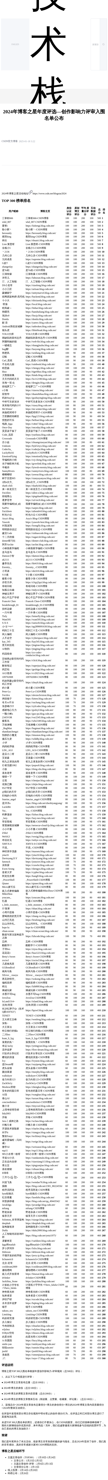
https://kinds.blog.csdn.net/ (39, 375)
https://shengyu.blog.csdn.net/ (40, 868)
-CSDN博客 (34, 742)
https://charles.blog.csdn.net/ (40, 1128)
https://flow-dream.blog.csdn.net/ (42, 1049)
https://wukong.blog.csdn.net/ (40, 979)
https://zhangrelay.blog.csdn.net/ (41, 266)
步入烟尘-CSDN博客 (36, 1322)
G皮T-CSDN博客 (34, 263)
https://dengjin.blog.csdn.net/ (40, 382)
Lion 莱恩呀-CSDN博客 (38, 244)
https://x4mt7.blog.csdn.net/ (39, 424)
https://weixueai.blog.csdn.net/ (40, 1147)
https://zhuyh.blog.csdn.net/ (39, 682)
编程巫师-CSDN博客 (36, 982)
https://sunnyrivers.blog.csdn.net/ (42, 471)
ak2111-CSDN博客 (35, 559)
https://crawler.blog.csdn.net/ (40, 865)
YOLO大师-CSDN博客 (37, 334)
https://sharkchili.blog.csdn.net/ (41, 485)
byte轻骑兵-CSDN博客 (37, 1193)
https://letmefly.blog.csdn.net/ (40, 616)
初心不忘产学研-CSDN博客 (40, 597)
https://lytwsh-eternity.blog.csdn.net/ (43, 467)
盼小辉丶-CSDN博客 (36, 229)
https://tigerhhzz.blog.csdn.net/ (41, 371)
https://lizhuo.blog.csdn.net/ (39, 814)
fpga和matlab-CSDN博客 (38, 1244)
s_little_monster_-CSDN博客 (40, 904)
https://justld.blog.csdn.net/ (39, 1351)
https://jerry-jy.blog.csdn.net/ (40, 1255)
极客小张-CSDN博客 (36, 578)
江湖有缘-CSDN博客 (36, 274)
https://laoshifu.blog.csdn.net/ (40, 1197)
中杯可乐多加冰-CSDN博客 (40, 401)
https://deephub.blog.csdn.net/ (40, 1223)
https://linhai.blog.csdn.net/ (39, 308)
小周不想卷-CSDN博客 (38, 912)
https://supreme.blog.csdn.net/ (40, 259)
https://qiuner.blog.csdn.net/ (39, 883)
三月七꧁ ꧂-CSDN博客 (39, 1177)
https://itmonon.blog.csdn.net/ (40, 735)
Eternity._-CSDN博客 (36, 567)
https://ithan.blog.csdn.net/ (38, 908)
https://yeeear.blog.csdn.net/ (39, 474)
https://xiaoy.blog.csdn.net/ (39, 405)
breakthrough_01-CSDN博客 (40, 605)
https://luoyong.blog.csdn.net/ (40, 349)
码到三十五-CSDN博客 (38, 630)
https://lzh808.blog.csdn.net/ (39, 986)
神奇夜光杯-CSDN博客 (38, 1292)
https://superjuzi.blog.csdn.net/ (41, 665)
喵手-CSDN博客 (34, 1307)
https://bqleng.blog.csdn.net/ (39, 1303)
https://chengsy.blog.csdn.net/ (40, 368)
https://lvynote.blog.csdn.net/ (40, 1061)
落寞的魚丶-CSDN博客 (38, 1042)
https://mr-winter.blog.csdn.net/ (41, 409)
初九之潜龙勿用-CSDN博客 (40, 761)
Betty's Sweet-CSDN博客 (38, 956)
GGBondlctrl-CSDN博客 (38, 967)
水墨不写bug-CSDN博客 (38, 994)
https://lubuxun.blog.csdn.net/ (40, 277)
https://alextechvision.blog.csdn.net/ (43, 695)
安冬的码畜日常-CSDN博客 (40, 1091)
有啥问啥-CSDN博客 (36, 586)
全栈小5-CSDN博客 (36, 248)
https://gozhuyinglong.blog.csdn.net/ (43, 398)
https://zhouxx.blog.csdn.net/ (40, 1333)
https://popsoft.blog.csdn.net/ (40, 765)
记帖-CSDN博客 (34, 356)
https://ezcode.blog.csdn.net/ (39, 1299)
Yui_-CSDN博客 (34, 810)
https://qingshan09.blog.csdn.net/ (42, 496)
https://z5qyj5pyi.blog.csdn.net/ (41, 582)
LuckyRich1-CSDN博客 (38, 452)
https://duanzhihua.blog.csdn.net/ (42, 394)
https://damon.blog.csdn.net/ (39, 556)
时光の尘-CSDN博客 (36, 514)
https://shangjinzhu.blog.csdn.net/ (42, 345)
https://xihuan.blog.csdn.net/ (39, 1169)
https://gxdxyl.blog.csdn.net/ (39, 710)
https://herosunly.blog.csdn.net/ (41, 233)
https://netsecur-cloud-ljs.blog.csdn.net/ (45, 825)
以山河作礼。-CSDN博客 (39, 923)
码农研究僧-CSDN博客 (38, 1318)
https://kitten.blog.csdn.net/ (39, 698)
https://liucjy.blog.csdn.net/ (39, 315)
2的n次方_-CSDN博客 (37, 482)
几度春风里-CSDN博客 (38, 963)
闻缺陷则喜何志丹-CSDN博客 (41, 338)
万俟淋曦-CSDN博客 (36, 724)
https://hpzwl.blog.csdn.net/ (39, 1010)
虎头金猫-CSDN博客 (36, 1068)
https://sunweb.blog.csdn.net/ (40, 623)
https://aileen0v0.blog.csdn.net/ (41, 511)
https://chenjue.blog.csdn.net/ (40, 780)
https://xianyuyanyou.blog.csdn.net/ (43, 478)
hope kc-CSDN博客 (35, 927)
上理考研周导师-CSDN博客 (40, 1109)
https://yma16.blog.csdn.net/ (39, 855)
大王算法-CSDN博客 (36, 1027)
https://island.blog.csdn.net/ (39, 1001)
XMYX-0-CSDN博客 (36, 844)
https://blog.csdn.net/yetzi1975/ (41, 1235)
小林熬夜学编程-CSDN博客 (40, 548)
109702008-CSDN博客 (37, 677)
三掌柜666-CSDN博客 (37, 218)
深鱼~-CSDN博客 (35, 1023)
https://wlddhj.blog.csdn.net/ (39, 739)
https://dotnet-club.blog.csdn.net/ (42, 540)
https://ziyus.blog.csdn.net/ (39, 949)
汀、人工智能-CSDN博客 (39, 281)
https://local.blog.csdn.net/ (38, 304)
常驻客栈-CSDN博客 (36, 821)
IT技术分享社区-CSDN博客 (40, 1053)
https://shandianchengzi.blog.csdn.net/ (44, 731)
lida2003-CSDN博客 (36, 1113)
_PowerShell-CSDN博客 (38, 880)
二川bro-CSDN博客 (36, 1034)
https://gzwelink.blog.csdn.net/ (41, 463)
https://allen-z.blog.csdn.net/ (39, 493)
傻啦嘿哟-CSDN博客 (36, 1270)
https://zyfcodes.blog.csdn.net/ (40, 706)
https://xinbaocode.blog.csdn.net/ (42, 533)
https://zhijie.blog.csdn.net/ (39, 784)
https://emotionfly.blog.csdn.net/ (41, 456)
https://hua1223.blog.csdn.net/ (40, 953)
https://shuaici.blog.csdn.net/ (40, 240)
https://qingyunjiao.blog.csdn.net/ (42, 1165)
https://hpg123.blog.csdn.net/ (40, 416)
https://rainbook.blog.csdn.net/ (40, 364)
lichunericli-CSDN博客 (37, 1259)
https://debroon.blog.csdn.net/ (40, 1252)
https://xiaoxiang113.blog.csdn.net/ (43, 1161)
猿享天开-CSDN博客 (36, 1216)
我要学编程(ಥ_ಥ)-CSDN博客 (41, 504)
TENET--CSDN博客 (36, 1015)
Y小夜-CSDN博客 (35, 574)
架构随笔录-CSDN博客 (38, 1226)
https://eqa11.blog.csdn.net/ (39, 1150)
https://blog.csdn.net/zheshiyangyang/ (44, 803)
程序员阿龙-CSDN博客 (38, 1190)
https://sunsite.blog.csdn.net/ (39, 1347)
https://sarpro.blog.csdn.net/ (39, 508)
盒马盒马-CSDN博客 (36, 552)
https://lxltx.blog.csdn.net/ (38, 1248)
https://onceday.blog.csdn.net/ (40, 427)
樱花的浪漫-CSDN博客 (38, 1057)
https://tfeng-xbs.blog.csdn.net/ (41, 769)
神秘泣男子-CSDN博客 (38, 593)
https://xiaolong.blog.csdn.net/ (40, 285)
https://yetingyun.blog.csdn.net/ (41, 1046)
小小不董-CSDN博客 (36, 829)
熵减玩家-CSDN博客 (36, 990)
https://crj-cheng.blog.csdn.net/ (41, 460)
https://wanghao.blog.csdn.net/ (40, 1094)
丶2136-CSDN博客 (35, 251)
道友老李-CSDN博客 (36, 773)
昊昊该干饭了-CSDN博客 (39, 431)
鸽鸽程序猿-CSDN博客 (38, 746)
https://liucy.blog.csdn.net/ (38, 1340)
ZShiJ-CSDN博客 (34, 833)
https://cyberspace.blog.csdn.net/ (41, 638)
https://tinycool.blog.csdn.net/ (40, 1106)
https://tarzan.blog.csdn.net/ (39, 1098)
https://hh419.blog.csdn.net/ (39, 563)
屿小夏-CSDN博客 (35, 687)
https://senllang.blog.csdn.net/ (40, 353)
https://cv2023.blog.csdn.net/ (40, 673)
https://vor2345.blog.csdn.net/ (40, 717)
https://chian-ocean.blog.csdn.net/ (42, 931)
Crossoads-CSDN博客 (37, 438)
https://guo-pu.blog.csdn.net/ (40, 713)
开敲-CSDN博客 (34, 1117)
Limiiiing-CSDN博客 (36, 1314)
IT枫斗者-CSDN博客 (36, 1125)
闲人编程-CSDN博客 (36, 634)
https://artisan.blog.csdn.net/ (39, 289)
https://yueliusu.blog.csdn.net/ (40, 434)
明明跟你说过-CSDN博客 (39, 529)
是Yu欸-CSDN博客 (35, 270)
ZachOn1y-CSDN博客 (37, 1083)
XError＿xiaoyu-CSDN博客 (40, 975)
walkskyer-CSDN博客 (37, 1075)
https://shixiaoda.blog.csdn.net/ (41, 300)
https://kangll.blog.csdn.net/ (39, 876)
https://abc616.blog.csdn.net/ (40, 571)
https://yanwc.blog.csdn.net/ (39, 322)
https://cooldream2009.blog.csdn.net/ (44, 1266)
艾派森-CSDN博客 (35, 757)
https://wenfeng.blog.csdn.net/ (40, 1019)
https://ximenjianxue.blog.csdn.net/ (43, 1354)
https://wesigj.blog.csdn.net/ (39, 836)
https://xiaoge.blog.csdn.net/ (39, 1219)
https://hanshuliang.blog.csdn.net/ (42, 311)
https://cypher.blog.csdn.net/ (39, 872)
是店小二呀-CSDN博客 (38, 754)
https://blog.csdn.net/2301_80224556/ (44, 1186)
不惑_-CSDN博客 (35, 847)
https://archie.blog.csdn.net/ (39, 544)
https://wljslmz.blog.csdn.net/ (40, 1329)
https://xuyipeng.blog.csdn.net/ (41, 1064)
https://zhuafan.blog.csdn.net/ (40, 1326)
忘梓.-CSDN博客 (34, 941)
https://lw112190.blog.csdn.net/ (41, 379)
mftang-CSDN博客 (35, 1208)
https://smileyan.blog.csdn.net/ (40, 1344)
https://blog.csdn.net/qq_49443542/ (43, 1201)
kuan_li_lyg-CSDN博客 (37, 1038)
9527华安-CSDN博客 (36, 788)
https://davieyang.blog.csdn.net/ (41, 858)
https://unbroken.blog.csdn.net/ (41, 326)
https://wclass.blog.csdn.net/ (39, 1121)
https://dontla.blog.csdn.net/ (39, 319)
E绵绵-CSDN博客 (35, 1173)
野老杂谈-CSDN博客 (36, 1212)
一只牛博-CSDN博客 (36, 612)
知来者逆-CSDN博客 (36, 1295)
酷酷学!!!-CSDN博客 (36, 945)
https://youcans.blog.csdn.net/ (40, 897)
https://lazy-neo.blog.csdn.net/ (40, 818)
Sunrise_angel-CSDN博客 (39, 799)
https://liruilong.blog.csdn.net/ (40, 920)
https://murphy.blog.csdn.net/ (40, 1072)
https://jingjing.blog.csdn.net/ (40, 649)
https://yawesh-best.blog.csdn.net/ (42, 522)
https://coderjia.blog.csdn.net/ (40, 449)
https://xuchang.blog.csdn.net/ (40, 702)
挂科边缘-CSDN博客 (36, 609)
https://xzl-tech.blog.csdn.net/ (40, 500)
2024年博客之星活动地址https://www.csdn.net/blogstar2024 (34, 193)
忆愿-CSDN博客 (34, 901)
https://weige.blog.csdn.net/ (39, 1141)
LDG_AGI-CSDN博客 (37, 750)
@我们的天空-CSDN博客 (39, 792)
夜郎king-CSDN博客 (36, 236)
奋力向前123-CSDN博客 (38, 1079)
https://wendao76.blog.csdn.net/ (41, 1182)
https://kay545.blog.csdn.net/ (40, 641)
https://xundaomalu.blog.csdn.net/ (42, 1158)
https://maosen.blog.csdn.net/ (40, 851)
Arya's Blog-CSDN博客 (37, 518)
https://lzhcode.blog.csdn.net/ (40, 936)
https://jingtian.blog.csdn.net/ (40, 645)
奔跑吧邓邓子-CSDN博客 (39, 412)
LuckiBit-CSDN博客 (36, 807)
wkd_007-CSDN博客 (36, 222)
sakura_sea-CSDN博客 (37, 1310)
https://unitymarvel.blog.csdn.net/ (42, 293)
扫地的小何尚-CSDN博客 (39, 795)
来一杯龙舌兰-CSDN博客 (39, 489)
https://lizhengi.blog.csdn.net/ (40, 225)
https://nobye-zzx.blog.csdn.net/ (41, 840)
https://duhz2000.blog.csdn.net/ (41, 1230)
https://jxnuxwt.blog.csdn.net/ (40, 861)
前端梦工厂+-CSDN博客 (38, 386)
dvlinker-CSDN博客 (36, 1277)
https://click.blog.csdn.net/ (38, 660)
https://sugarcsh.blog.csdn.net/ (40, 537)
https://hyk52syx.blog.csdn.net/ (41, 446)
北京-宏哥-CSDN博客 (37, 1263)
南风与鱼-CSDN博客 (36, 971)
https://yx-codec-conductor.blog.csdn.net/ (37, 654)
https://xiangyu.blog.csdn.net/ (40, 1132)
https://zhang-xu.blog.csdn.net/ (41, 916)
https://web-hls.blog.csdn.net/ (40, 341)
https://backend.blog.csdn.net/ (40, 296)
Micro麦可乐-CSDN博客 (38, 887)
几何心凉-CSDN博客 (36, 255)
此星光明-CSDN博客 (36, 1336)
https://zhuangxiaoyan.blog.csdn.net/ (43, 442)
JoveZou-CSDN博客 (36, 997)
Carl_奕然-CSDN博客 (37, 360)
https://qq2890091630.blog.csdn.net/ (43, 626)
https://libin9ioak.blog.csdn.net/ (41, 330)
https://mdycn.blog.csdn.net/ (39, 590)
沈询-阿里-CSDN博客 (37, 1005)
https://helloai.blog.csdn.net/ (39, 420)
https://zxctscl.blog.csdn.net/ (39, 960)
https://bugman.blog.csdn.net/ (40, 728)
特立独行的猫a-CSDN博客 (39, 1030)
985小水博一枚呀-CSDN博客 (41, 1154)
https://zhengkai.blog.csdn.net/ (40, 1087)
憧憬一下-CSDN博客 (36, 776)
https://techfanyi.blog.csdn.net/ (41, 1136)
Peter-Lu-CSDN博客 (36, 691)
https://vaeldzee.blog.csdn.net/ (40, 1241)
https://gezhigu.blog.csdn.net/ (40, 669)
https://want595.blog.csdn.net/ (40, 619)
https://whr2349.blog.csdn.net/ (40, 721)
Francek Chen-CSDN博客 (38, 601)
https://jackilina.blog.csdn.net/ (40, 1281)
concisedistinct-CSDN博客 (39, 1102)
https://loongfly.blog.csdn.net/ (40, 525)
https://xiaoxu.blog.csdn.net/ (39, 390)
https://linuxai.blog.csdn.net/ (39, 1274)
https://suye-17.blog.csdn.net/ (40, 1358)
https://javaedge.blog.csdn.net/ (40, 1205)
